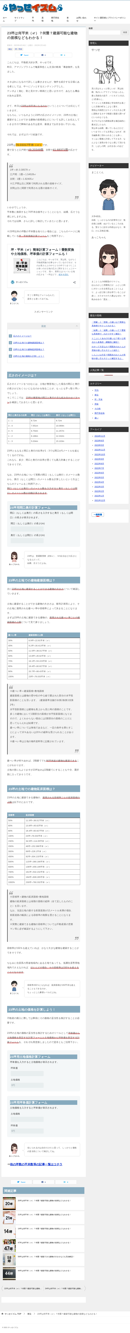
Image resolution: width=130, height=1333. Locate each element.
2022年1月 (99, 496)
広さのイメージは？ (22, 336)
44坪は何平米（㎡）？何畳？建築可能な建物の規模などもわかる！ (44, 1271)
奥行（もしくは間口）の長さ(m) (28, 535)
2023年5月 (99, 445)
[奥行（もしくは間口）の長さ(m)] (27, 540)
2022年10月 (100, 454)
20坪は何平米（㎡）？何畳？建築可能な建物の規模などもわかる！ (44, 1201)
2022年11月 (100, 450)
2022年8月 (99, 463)
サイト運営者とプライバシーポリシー (110, 19)
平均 (33, 19)
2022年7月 (99, 468)
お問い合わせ (81, 19)
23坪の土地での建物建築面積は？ (28, 343)
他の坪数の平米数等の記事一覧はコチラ (36, 1164)
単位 (68, 19)
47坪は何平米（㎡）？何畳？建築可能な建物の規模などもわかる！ (44, 1243)
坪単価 (14, 1068)
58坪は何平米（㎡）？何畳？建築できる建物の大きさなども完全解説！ (46, 1257)
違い (96, 418)
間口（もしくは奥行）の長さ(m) (28, 523)
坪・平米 (18, 49)
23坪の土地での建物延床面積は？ (28, 349)
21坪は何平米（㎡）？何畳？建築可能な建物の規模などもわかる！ (44, 1215)
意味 (43, 19)
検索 (91, 28)
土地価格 (15, 1080)
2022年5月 (99, 477)
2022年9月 (99, 459)
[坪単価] (27, 1073)
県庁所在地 (55, 19)
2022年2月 (99, 491)
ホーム (5, 19)
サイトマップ (19, 19)
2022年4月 (99, 482)
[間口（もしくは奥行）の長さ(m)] (27, 529)
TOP (13, 1314)
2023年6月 (99, 440)
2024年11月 (100, 436)
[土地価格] (27, 1085)
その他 (97, 408)
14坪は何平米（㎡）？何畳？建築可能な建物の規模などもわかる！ (44, 1229)
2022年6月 (99, 473)
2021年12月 (100, 500)
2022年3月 (99, 487)
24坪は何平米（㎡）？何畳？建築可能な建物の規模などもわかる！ (65, 1289)
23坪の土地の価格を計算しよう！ (28, 356)
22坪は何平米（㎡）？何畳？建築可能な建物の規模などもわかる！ (24, 1289)
